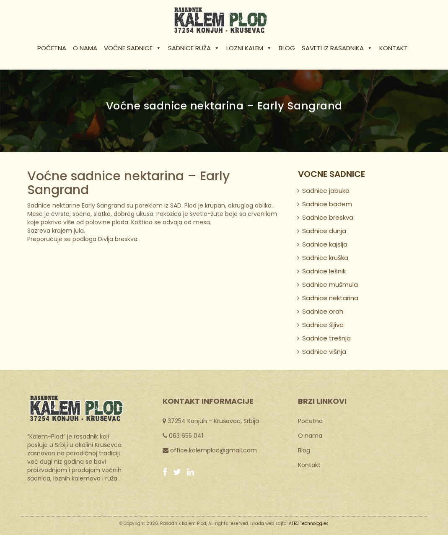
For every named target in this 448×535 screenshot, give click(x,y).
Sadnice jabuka (326, 190)
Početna (51, 48)
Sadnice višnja (324, 351)
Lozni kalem (249, 48)
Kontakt (393, 48)
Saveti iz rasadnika (337, 48)
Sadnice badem (327, 204)
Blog (287, 48)
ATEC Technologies (309, 523)
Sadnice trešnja (326, 338)
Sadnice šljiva (323, 324)
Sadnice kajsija (324, 244)
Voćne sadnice (132, 48)
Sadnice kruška (325, 257)
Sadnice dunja (324, 230)
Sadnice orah (322, 311)
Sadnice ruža (194, 48)
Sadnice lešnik (324, 271)
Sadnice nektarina (330, 297)
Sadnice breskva (327, 217)
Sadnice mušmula (330, 284)
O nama (85, 48)
